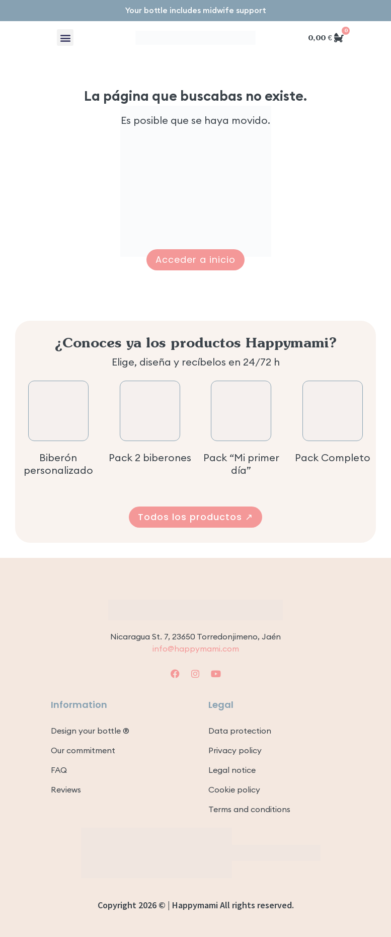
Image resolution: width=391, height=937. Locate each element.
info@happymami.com (195, 648)
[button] (65, 37)
